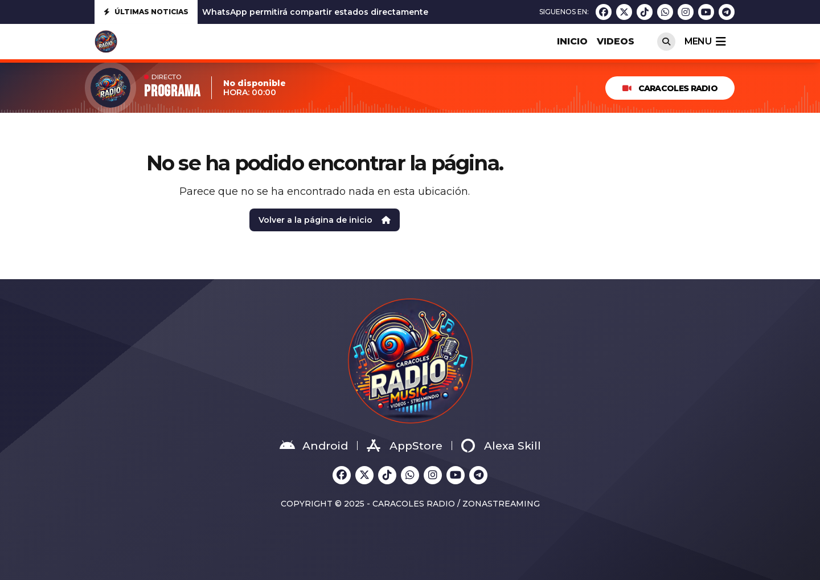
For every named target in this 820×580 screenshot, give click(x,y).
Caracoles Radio (670, 88)
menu (704, 42)
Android (314, 445)
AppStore (404, 445)
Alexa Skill (501, 445)
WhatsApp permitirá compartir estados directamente (315, 12)
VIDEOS (615, 41)
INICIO (572, 41)
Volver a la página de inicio (325, 220)
